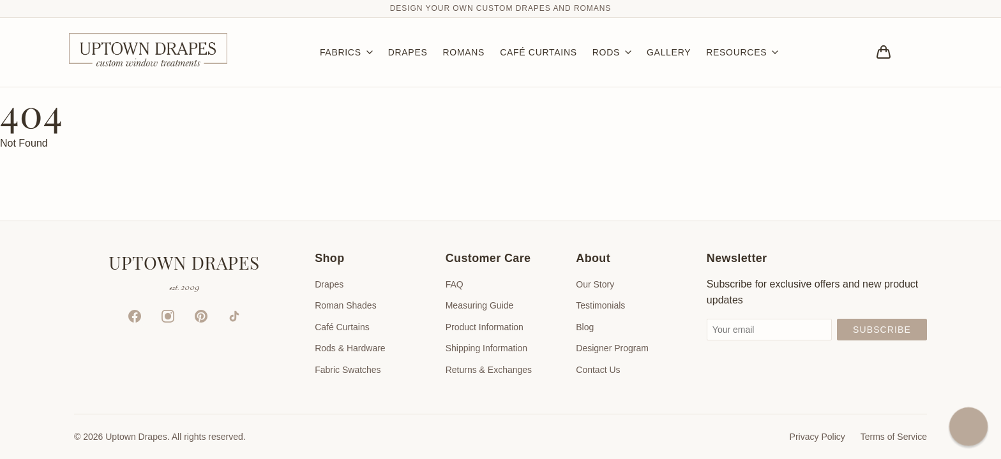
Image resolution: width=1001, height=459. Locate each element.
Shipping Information (486, 348)
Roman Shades (346, 305)
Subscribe (882, 329)
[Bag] (883, 52)
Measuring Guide (480, 305)
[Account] (919, 52)
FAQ (454, 284)
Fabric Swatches (347, 370)
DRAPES (408, 52)
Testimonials (600, 305)
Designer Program (612, 348)
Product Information (484, 327)
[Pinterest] (201, 316)
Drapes (329, 284)
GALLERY (669, 52)
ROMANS (463, 52)
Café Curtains (342, 327)
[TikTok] (234, 316)
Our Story (595, 284)
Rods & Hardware (350, 348)
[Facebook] (134, 316)
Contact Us (598, 370)
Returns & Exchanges (489, 370)
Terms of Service (894, 437)
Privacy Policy (817, 437)
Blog (585, 327)
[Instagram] (167, 316)
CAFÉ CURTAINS (538, 52)
